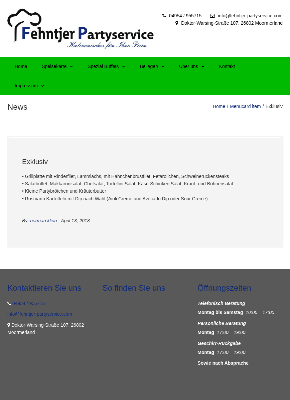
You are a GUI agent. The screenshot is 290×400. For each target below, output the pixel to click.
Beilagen (152, 66)
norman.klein (43, 220)
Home (21, 66)
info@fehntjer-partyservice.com (250, 15)
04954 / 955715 (185, 15)
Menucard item (245, 106)
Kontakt (227, 66)
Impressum (29, 85)
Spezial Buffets (106, 66)
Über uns (191, 66)
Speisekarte (57, 66)
